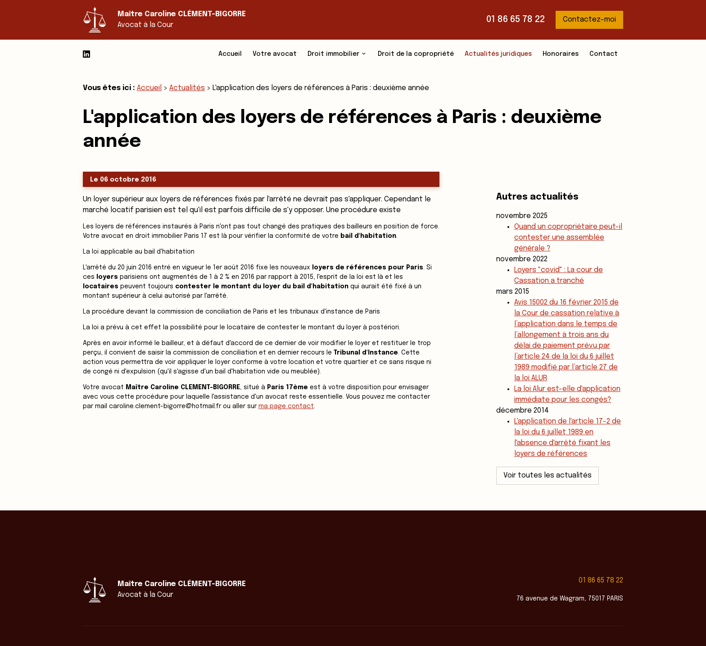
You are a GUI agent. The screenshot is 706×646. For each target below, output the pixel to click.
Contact (603, 54)
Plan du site (530, 620)
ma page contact (286, 406)
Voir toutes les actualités (547, 455)
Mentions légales (379, 620)
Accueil (230, 54)
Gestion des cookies (591, 620)
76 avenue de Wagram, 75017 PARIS (569, 567)
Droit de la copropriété (416, 54)
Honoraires (561, 54)
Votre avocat (275, 54)
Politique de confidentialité (459, 620)
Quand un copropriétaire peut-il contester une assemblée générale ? (568, 217)
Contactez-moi (589, 19)
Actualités (187, 88)
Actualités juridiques (498, 54)
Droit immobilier (333, 54)
